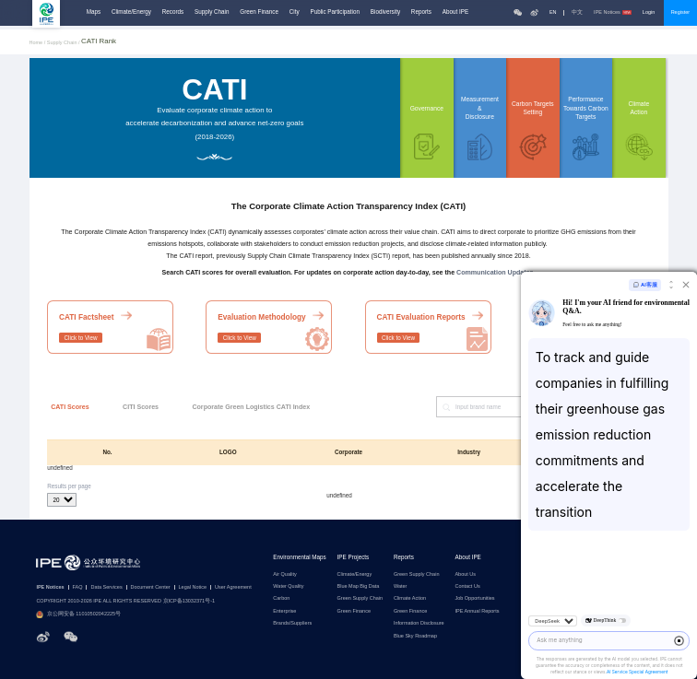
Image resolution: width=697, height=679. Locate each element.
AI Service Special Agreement (637, 672)
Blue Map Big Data (358, 586)
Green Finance (259, 12)
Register (680, 12)
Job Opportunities (474, 598)
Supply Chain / (64, 43)
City (294, 12)
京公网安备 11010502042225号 (78, 614)
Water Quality (288, 586)
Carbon (281, 598)
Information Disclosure (419, 623)
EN (553, 12)
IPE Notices (613, 12)
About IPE (455, 12)
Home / (38, 43)
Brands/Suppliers (292, 623)
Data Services (106, 587)
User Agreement (233, 587)
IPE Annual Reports (477, 611)
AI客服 (645, 285)
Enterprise (284, 611)
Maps (93, 12)
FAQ (78, 587)
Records (172, 12)
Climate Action (410, 598)
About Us (465, 574)
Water (400, 586)
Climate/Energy (131, 12)
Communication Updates (494, 273)
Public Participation (335, 12)
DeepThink (606, 620)
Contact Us (467, 586)
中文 (577, 12)
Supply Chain (212, 12)
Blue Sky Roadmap (415, 636)
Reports (421, 12)
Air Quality (284, 574)
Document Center (151, 587)
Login (649, 12)
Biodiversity (385, 12)
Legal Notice (193, 587)
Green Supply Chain (360, 598)
